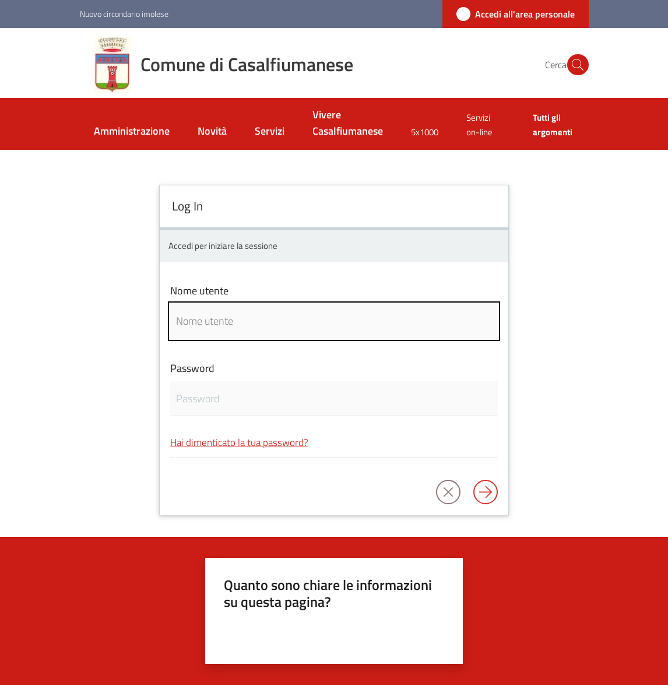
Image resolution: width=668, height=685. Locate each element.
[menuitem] (132, 132)
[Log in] (485, 492)
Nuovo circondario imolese (124, 14)
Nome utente (199, 290)
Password (192, 368)
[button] (575, 65)
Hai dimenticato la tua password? (239, 442)
